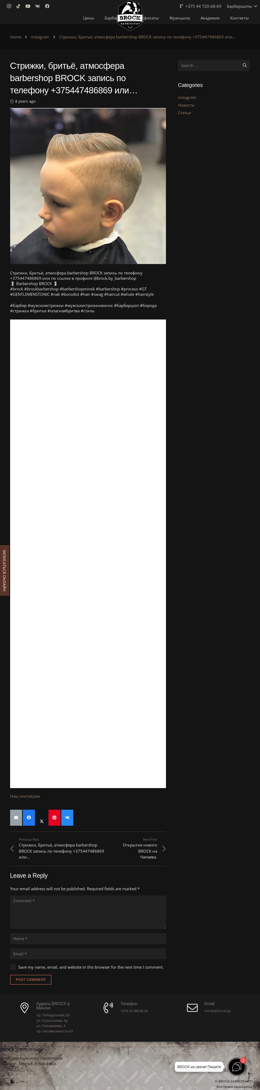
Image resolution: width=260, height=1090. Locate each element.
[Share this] (29, 818)
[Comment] (88, 912)
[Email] (88, 953)
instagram (187, 97)
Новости (186, 105)
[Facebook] (48, 6)
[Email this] (16, 818)
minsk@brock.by (217, 1010)
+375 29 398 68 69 (134, 1010)
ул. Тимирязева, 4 (50, 1025)
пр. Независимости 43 (54, 1031)
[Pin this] (54, 818)
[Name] (88, 938)
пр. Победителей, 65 (53, 1015)
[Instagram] (10, 6)
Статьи (184, 112)
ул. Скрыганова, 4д (51, 1020)
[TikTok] (20, 6)
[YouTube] (29, 6)
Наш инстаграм (25, 796)
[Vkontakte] (39, 6)
